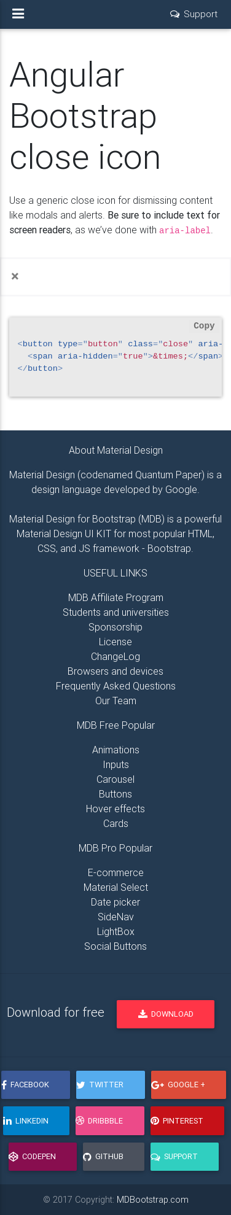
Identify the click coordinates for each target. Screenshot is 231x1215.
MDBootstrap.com (153, 1199)
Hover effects (115, 808)
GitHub (103, 1156)
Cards (115, 823)
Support (174, 1156)
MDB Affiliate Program (115, 597)
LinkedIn (26, 1121)
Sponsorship (115, 627)
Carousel (115, 779)
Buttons (115, 794)
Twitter (99, 1084)
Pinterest (177, 1121)
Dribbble (99, 1121)
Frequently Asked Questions (116, 686)
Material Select (116, 887)
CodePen (32, 1156)
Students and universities (116, 612)
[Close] (15, 276)
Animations (115, 749)
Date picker (115, 902)
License (115, 641)
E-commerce (116, 872)
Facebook (25, 1084)
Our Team (115, 700)
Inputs (116, 764)
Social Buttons (115, 946)
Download (166, 1014)
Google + (178, 1084)
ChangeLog (115, 656)
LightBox (116, 931)
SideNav (116, 916)
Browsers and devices (115, 671)
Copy (204, 326)
